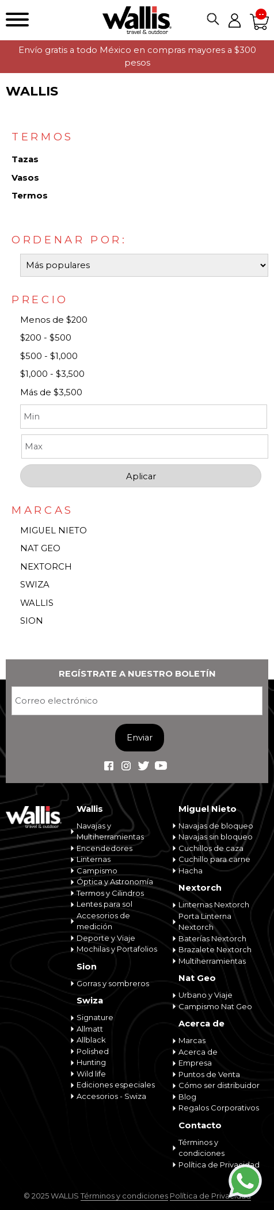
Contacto (200, 1125)
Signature (95, 1017)
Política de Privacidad (219, 1164)
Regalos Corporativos (218, 1107)
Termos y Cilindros (110, 893)
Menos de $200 (53, 320)
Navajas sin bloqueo (215, 836)
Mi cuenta (234, 20)
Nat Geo (197, 978)
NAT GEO (40, 548)
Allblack (91, 1039)
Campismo (97, 870)
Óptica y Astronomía (115, 881)
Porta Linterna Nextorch (204, 921)
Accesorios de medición (103, 921)
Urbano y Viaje (205, 994)
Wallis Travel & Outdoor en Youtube (160, 765)
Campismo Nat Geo (215, 1006)
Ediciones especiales (116, 1084)
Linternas (94, 859)
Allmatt (90, 1028)
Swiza (90, 1000)
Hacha (190, 870)
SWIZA (35, 584)
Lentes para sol (104, 904)
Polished (93, 1051)
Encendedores (104, 848)
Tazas (25, 159)
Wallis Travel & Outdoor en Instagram (126, 765)
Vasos (25, 178)
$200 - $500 (45, 338)
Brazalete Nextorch (215, 949)
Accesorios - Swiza (111, 1096)
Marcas (191, 1040)
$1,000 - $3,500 (52, 374)
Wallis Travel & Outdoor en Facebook (108, 765)
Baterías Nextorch (212, 938)
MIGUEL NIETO (53, 530)
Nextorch (200, 888)
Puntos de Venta (209, 1074)
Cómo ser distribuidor (219, 1085)
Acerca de (201, 1023)
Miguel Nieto (207, 809)
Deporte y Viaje (106, 937)
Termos (30, 195)
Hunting (91, 1062)
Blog (187, 1096)
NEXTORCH (46, 567)
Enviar (140, 737)
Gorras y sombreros (113, 983)
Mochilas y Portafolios (117, 948)
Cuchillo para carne (214, 859)
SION (31, 621)
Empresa (195, 1062)
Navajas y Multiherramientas (110, 831)
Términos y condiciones (201, 1148)
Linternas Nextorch (213, 904)
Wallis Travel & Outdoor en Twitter (143, 765)
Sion (87, 966)
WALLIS (37, 603)
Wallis (90, 809)
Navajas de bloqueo (215, 825)
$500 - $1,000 (49, 356)
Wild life (91, 1073)
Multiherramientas (212, 960)
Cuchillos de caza (210, 848)
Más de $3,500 (51, 392)
